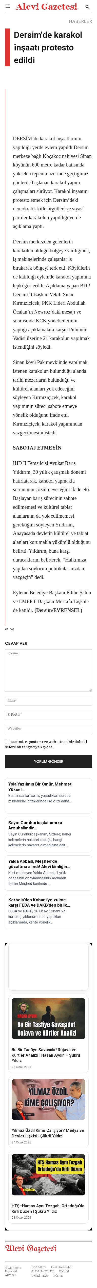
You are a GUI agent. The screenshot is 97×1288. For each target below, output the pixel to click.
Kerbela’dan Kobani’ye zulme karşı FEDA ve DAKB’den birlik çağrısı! (37, 905)
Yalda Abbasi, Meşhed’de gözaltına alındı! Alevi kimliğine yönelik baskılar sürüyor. (39, 867)
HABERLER (80, 21)
